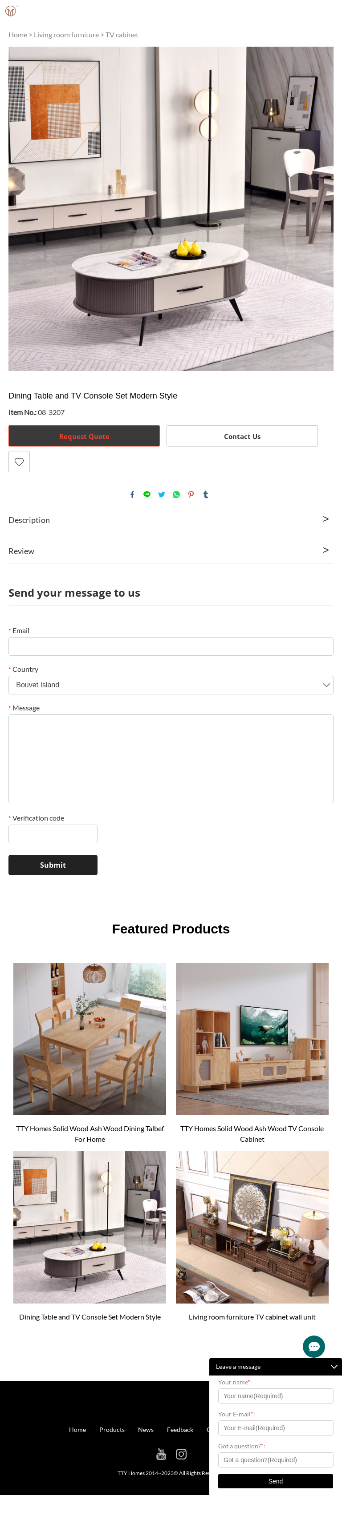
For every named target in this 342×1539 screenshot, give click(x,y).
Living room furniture (66, 34)
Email (18, 630)
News (146, 1429)
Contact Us (242, 436)
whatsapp (176, 494)
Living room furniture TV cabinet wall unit (252, 1316)
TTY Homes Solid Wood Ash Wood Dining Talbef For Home (90, 1133)
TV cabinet (122, 34)
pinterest (191, 494)
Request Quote (84, 436)
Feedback (180, 1429)
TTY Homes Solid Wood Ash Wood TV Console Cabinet (252, 1133)
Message (24, 707)
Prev (20, 209)
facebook (132, 494)
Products (112, 1429)
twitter (161, 494)
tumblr (205, 494)
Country (23, 669)
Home (17, 34)
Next (322, 209)
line (146, 494)
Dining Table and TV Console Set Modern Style (90, 1316)
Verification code (36, 817)
